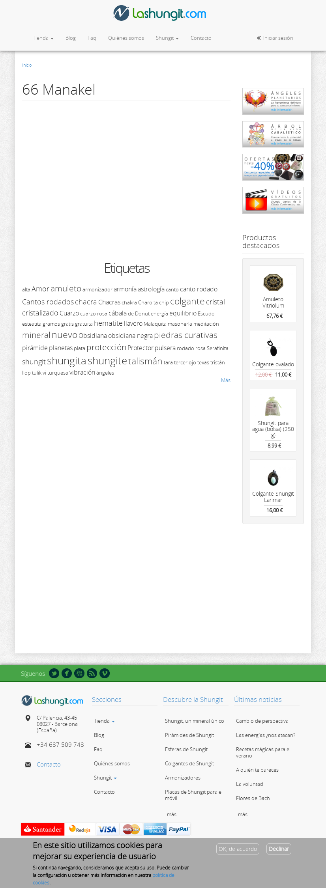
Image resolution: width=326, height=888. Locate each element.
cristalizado (40, 312)
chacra (86, 301)
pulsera (165, 347)
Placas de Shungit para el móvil (194, 795)
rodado (185, 348)
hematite (108, 323)
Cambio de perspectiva (262, 720)
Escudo (206, 313)
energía (159, 313)
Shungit (167, 37)
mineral (36, 334)
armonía (125, 289)
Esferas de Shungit (186, 749)
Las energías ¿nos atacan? (265, 735)
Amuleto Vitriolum (273, 302)
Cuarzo (69, 313)
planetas (61, 347)
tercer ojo (185, 362)
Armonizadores (182, 777)
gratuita (84, 323)
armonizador (97, 289)
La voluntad (249, 783)
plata (79, 348)
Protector (140, 347)
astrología (151, 289)
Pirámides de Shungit (189, 735)
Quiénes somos (126, 37)
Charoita (148, 302)
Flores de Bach (253, 798)
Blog (71, 37)
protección (106, 347)
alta (26, 289)
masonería (180, 323)
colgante (187, 301)
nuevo (64, 334)
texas (203, 362)
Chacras (109, 302)
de (131, 313)
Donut (142, 313)
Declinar (279, 849)
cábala (118, 313)
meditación (206, 323)
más (171, 814)
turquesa (57, 372)
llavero (133, 323)
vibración (82, 372)
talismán (145, 360)
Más (225, 380)
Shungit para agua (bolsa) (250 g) (273, 429)
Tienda (43, 37)
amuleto (66, 288)
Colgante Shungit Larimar (273, 496)
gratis (67, 323)
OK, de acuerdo (238, 849)
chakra (129, 302)
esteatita (31, 323)
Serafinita (218, 348)
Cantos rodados (48, 301)
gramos (51, 323)
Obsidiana (93, 335)
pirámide (35, 347)
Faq (92, 37)
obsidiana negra (130, 335)
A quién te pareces (257, 769)
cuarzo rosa (93, 313)
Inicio (27, 65)
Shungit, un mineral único (194, 720)
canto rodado (198, 289)
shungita (66, 360)
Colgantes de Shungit (189, 763)
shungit (34, 361)
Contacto (201, 37)
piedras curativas (185, 334)
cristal (215, 301)
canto (172, 289)
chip (164, 302)
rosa (200, 348)
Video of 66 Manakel (148, 180)
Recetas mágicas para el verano (263, 752)
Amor (40, 288)
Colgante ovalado (273, 364)
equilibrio (183, 313)
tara (168, 362)
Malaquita (155, 323)
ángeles (105, 372)
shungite (107, 360)
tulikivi (39, 372)
